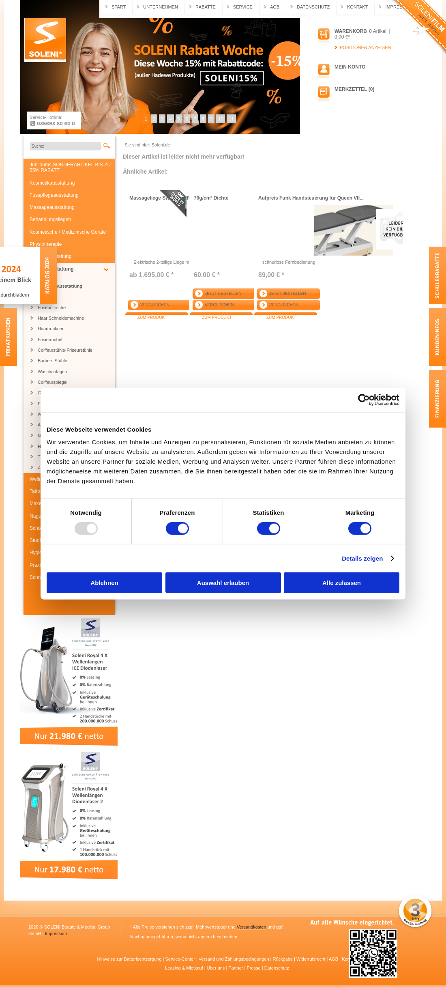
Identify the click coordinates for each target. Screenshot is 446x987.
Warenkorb (350, 31)
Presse (254, 967)
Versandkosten (251, 927)
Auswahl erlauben (223, 582)
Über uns (216, 967)
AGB (274, 6)
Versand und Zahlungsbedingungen (234, 959)
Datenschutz (313, 6)
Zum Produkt (152, 317)
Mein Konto (349, 67)
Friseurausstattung (52, 269)
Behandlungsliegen (50, 219)
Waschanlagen (52, 371)
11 (231, 118)
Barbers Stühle (52, 360)
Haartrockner (51, 328)
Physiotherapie (46, 244)
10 (220, 118)
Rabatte (205, 6)
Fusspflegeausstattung (54, 195)
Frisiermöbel (50, 339)
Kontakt (357, 6)
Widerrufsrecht (311, 959)
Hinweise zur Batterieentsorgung (130, 959)
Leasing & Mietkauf (184, 967)
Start (119, 6)
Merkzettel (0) (354, 89)
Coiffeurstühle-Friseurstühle (65, 350)
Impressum (56, 933)
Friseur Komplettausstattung (60, 283)
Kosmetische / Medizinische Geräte (68, 232)
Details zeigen (362, 558)
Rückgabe (283, 959)
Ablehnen (104, 582)
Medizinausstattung (50, 256)
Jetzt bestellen (223, 293)
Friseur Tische (52, 307)
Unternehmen (160, 6)
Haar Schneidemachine (61, 318)
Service (243, 6)
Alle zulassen (341, 582)
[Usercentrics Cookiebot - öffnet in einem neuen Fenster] (363, 400)
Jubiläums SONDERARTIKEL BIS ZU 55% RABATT (70, 167)
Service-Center (180, 959)
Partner (236, 967)
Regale (45, 297)
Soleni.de (45, 40)
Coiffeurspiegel (52, 382)
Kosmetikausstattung (52, 183)
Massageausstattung (52, 207)
